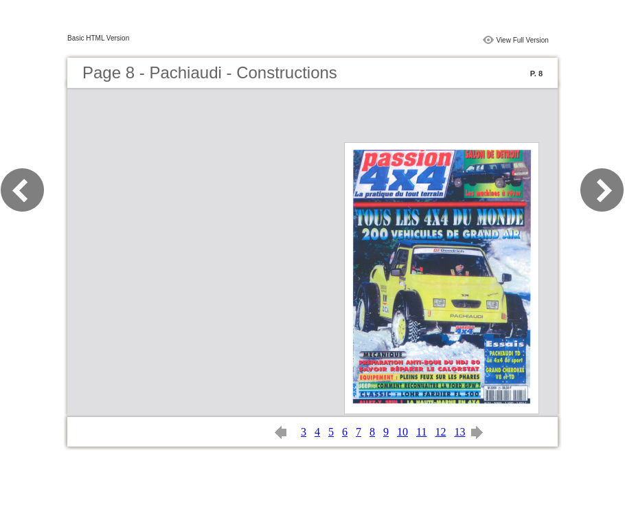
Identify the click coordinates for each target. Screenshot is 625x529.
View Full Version (522, 40)
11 (421, 432)
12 (440, 432)
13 (459, 432)
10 (402, 432)
